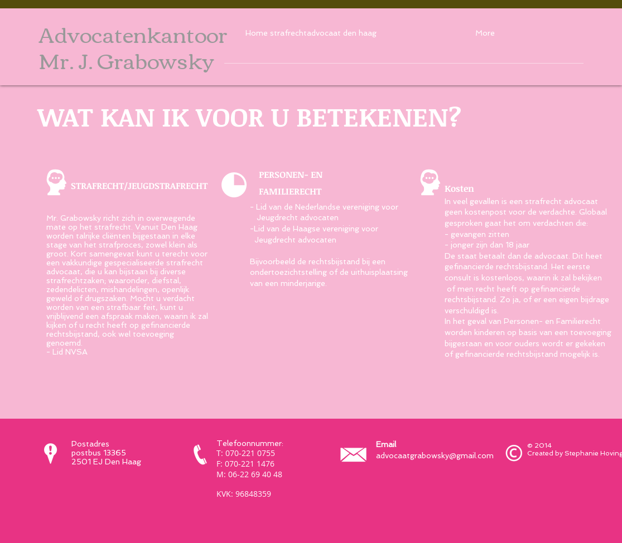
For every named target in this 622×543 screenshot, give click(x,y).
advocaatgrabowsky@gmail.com (435, 455)
